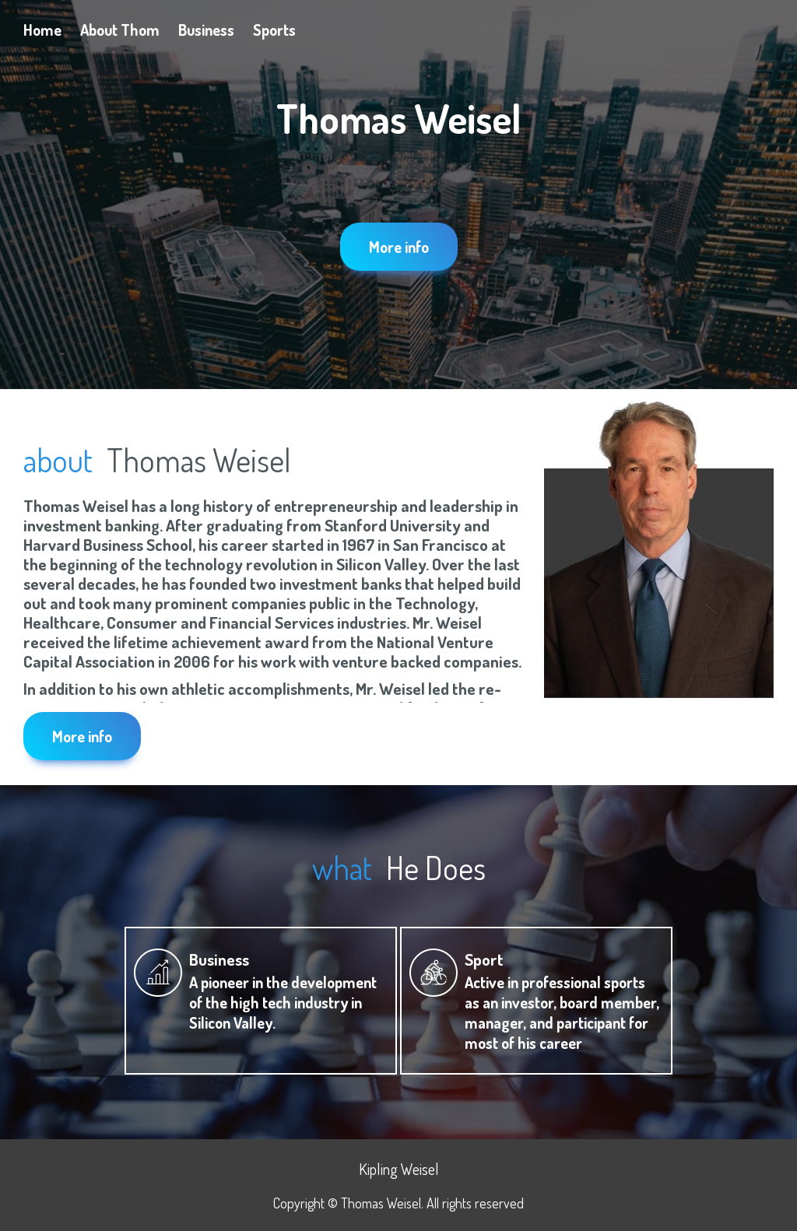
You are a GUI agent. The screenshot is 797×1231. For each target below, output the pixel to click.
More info (399, 247)
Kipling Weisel (399, 1169)
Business (206, 29)
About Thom (120, 29)
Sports (274, 29)
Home (42, 29)
